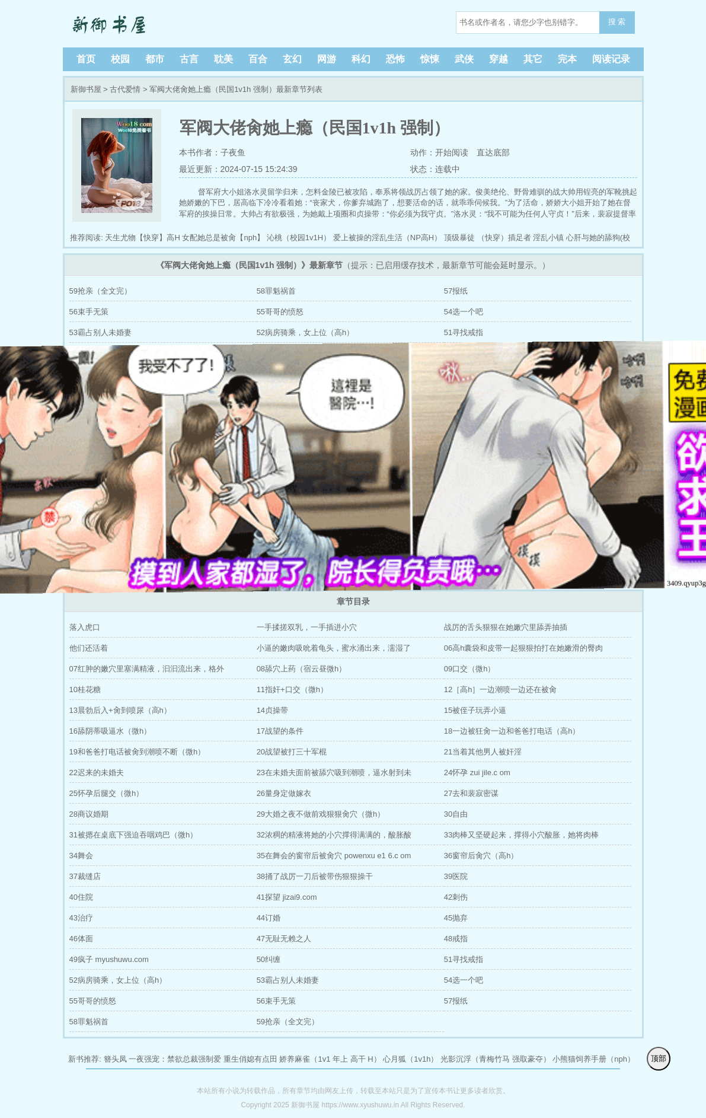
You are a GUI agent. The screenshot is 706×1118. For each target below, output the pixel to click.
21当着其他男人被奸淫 (483, 751)
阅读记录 (611, 59)
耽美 (223, 59)
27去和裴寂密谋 (471, 793)
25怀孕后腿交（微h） (106, 793)
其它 (532, 59)
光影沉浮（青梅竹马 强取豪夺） (495, 1059)
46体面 (81, 938)
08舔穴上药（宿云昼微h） (302, 668)
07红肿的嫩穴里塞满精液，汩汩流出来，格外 (146, 668)
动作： (421, 152)
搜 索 (617, 21)
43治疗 (81, 917)
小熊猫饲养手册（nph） (593, 1059)
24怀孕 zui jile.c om (477, 772)
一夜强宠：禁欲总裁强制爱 (175, 1059)
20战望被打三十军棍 (292, 751)
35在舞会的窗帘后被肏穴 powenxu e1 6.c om (334, 855)
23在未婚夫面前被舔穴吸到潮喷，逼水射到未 (334, 772)
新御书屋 (146, 24)
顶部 (658, 1058)
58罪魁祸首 (276, 290)
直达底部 (493, 152)
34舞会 (81, 855)
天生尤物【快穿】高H (142, 237)
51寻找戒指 (463, 332)
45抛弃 (456, 917)
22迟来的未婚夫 (96, 772)
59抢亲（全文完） (100, 290)
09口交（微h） (470, 668)
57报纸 (456, 290)
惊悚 (429, 59)
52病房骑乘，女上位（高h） (305, 332)
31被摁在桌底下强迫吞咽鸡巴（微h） (133, 834)
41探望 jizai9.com (287, 897)
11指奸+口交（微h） (292, 689)
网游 (326, 59)
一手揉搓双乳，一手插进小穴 (307, 627)
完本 (567, 59)
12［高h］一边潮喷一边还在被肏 (500, 689)
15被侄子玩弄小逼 (475, 710)
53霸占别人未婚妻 (100, 332)
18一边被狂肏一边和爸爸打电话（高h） (512, 731)
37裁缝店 (85, 876)
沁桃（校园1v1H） (299, 237)
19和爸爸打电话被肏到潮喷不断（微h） (137, 751)
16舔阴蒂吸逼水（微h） (110, 731)
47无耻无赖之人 (284, 938)
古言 (189, 59)
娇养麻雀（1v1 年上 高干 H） (330, 1059)
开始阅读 (451, 152)
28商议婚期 (88, 814)
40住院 (81, 897)
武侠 (464, 59)
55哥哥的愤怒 (280, 311)
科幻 (361, 59)
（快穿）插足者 (504, 237)
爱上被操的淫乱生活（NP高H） (387, 237)
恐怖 (395, 59)
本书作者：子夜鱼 (212, 152)
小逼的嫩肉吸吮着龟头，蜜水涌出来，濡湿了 (334, 648)
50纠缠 (268, 959)
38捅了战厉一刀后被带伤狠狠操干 (315, 876)
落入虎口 (84, 627)
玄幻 (292, 59)
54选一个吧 (463, 311)
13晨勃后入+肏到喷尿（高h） (120, 710)
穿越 (498, 59)
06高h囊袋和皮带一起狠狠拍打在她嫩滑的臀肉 (523, 648)
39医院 (456, 876)
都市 (154, 59)
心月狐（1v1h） (410, 1059)
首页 (85, 59)
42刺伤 (456, 897)
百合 (257, 59)
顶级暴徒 (459, 237)
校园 (120, 59)
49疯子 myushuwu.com (109, 959)
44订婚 (268, 917)
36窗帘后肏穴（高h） (481, 855)
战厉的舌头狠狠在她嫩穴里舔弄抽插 (505, 627)
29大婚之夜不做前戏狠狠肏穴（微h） (321, 814)
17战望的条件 (280, 731)
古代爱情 (125, 89)
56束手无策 (88, 311)
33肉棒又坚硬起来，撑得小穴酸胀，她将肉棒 (521, 834)
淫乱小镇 (548, 237)
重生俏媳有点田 (250, 1059)
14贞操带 (272, 710)
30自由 (456, 814)
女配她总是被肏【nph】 (223, 237)
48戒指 (456, 938)
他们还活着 (88, 648)
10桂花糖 (85, 689)
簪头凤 (115, 1059)
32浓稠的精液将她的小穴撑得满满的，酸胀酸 (334, 834)
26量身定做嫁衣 (284, 793)
